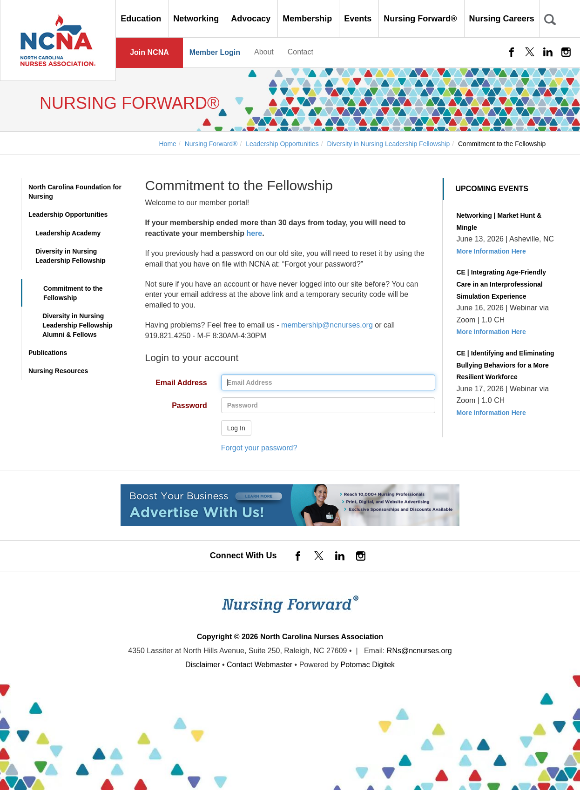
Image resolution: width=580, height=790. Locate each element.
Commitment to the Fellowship (73, 293)
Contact (300, 52)
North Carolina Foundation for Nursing (74, 191)
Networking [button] (197, 18)
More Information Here (491, 251)
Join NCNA (149, 52)
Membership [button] (308, 18)
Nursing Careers (501, 18)
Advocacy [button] (252, 18)
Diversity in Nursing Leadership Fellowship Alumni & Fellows (77, 325)
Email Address (172, 383)
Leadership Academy (68, 233)
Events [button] (359, 18)
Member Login (214, 52)
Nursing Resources (58, 371)
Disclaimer (202, 665)
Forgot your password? (259, 448)
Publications (47, 352)
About (264, 52)
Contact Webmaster (259, 665)
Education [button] (142, 18)
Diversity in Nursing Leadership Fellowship (70, 256)
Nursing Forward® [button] (421, 18)
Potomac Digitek (368, 665)
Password (172, 406)
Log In (236, 428)
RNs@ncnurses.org (419, 651)
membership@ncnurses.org (327, 325)
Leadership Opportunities (68, 214)
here (254, 233)
